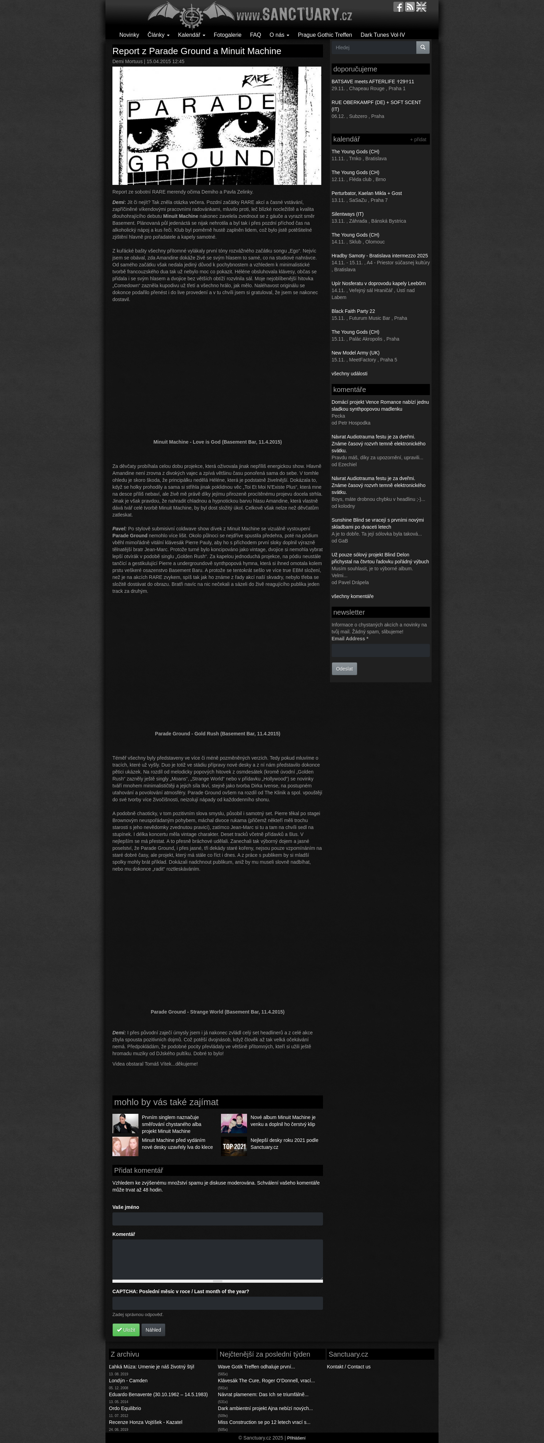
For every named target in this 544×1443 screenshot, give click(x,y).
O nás (279, 35)
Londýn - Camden (128, 1380)
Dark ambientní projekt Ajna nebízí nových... (265, 1408)
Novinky (129, 35)
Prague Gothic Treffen (325, 35)
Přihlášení (296, 1438)
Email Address (350, 638)
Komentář (123, 1234)
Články (158, 35)
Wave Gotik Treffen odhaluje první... (256, 1366)
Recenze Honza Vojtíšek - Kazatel (145, 1422)
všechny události (350, 373)
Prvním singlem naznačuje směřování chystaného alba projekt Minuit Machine (171, 1124)
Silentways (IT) (348, 214)
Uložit (126, 1330)
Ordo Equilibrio (125, 1408)
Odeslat (344, 669)
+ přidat (418, 139)
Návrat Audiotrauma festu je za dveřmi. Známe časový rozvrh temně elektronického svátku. (379, 443)
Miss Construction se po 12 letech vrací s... (264, 1422)
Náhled (153, 1330)
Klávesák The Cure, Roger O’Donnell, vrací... (266, 1380)
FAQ (255, 35)
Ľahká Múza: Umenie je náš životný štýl (151, 1366)
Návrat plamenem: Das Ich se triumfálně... (263, 1394)
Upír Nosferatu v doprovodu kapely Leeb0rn (379, 283)
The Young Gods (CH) (356, 151)
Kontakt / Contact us (349, 1366)
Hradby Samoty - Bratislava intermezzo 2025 (380, 255)
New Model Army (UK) (356, 353)
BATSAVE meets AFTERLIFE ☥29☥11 (373, 81)
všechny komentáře (353, 596)
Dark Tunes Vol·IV (382, 35)
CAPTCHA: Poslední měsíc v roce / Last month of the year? (180, 1291)
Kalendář (191, 35)
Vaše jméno (125, 1207)
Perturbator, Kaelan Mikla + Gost (367, 193)
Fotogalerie (227, 35)
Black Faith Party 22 (353, 311)
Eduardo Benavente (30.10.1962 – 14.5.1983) (158, 1394)
